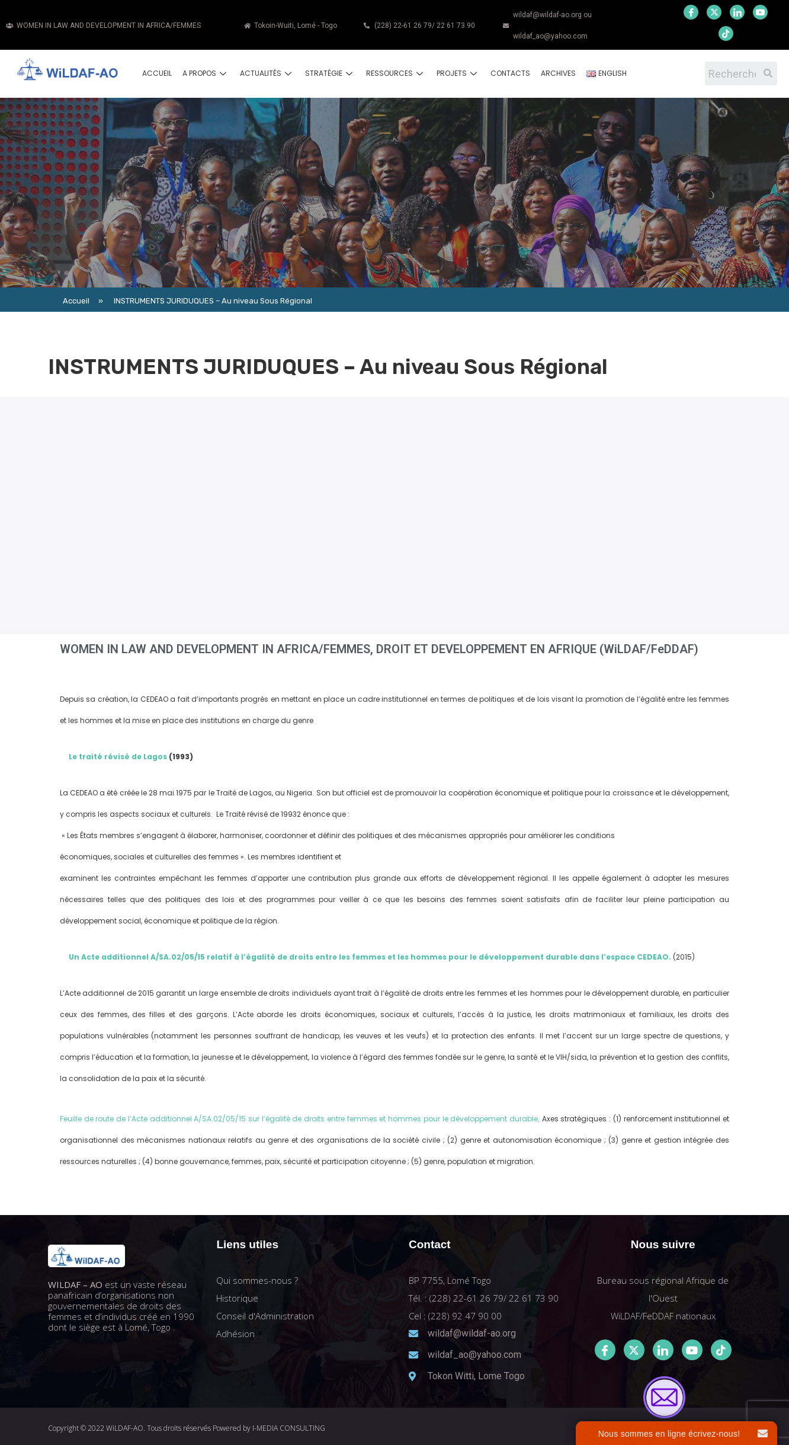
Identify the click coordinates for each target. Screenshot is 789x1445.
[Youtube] (760, 12)
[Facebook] (691, 12)
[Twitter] (714, 12)
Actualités (267, 73)
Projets (458, 73)
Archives (558, 73)
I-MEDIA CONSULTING (288, 1428)
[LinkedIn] (737, 12)
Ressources (396, 73)
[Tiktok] (721, 1349)
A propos (205, 73)
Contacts (510, 73)
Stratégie (330, 73)
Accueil (157, 73)
